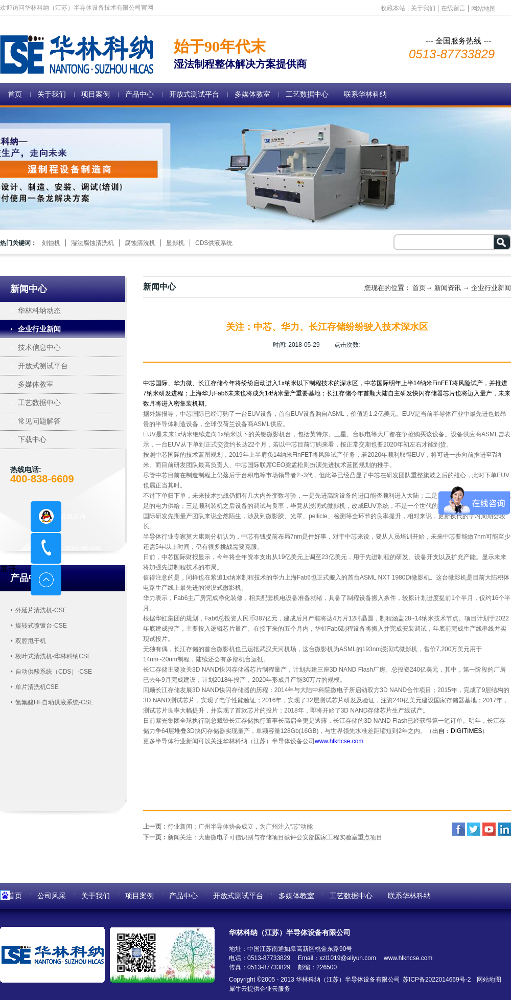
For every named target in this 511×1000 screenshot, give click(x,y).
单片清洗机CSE (37, 687)
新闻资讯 (447, 288)
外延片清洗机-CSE (41, 610)
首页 (15, 94)
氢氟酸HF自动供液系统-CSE (54, 702)
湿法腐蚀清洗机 (92, 243)
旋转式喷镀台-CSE (41, 625)
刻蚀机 (51, 243)
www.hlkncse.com (339, 741)
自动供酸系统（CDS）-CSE (53, 671)
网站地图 (487, 979)
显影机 (175, 243)
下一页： (262, 837)
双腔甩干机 (30, 641)
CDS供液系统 (214, 243)
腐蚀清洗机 (140, 243)
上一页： (228, 826)
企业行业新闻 (491, 288)
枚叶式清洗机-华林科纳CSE (53, 656)
